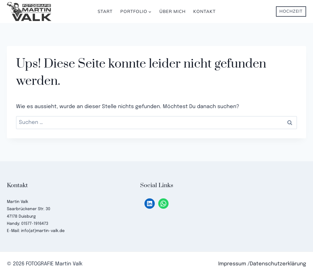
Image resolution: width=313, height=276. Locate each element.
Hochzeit (291, 11)
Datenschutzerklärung (278, 264)
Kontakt (204, 11)
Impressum (232, 264)
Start (105, 11)
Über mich (172, 11)
